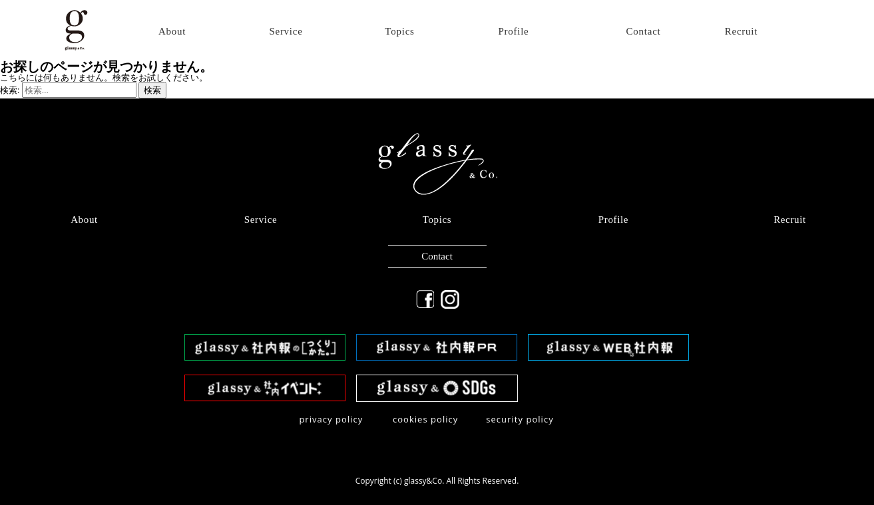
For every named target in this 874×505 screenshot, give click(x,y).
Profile (513, 32)
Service (285, 32)
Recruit (741, 32)
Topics (399, 32)
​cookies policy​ (426, 419)
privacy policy (331, 419)
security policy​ (520, 419)
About (172, 32)
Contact (643, 32)
